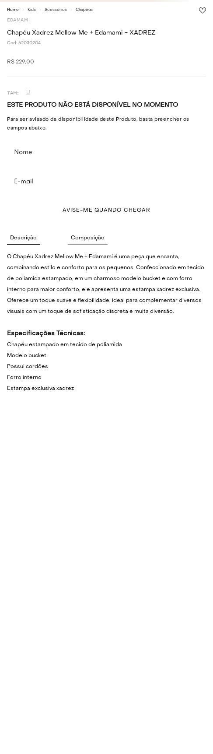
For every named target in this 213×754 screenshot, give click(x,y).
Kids (32, 10)
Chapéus (84, 10)
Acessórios (56, 10)
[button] (28, 93)
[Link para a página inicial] (13, 9)
